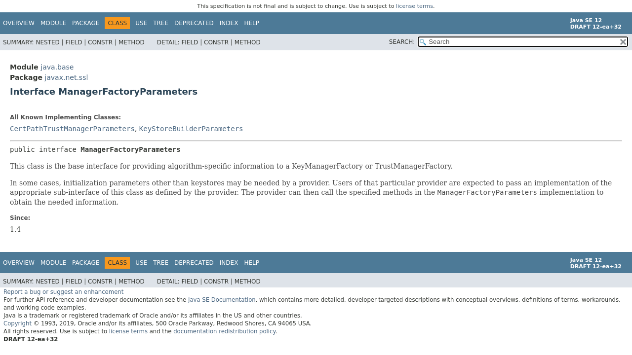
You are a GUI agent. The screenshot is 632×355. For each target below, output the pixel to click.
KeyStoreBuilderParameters (191, 129)
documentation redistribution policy (224, 331)
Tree (160, 23)
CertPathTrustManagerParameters (72, 129)
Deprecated (194, 23)
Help (251, 23)
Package (85, 23)
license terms (414, 6)
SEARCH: (402, 41)
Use (141, 23)
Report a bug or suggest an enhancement (63, 291)
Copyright (17, 323)
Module (53, 23)
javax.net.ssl (66, 77)
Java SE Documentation (222, 299)
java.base (57, 67)
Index (229, 23)
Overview (19, 23)
